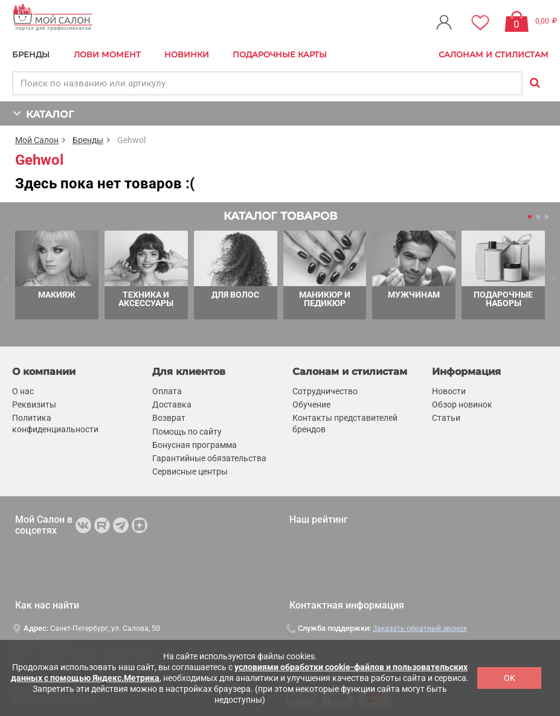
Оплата (167, 391)
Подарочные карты (280, 54)
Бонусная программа (194, 445)
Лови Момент (107, 54)
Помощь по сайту (187, 431)
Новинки (186, 54)
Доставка (171, 404)
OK (509, 678)
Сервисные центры (190, 471)
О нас (23, 391)
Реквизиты (34, 404)
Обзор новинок (462, 404)
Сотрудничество (325, 391)
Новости (449, 391)
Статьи (446, 418)
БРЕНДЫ (31, 54)
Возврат (168, 418)
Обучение (311, 404)
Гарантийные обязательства (209, 458)
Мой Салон (37, 140)
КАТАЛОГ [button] (43, 113)
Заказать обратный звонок (420, 628)
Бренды (87, 140)
